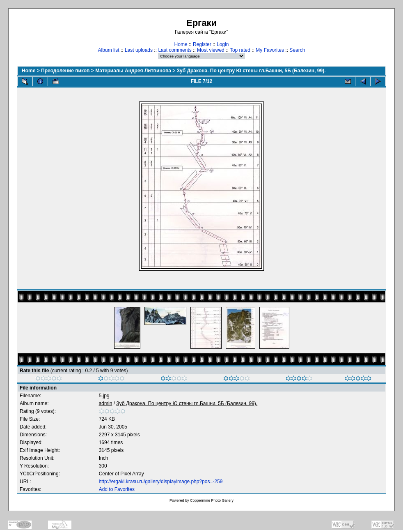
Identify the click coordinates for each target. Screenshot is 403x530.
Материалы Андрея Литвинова (133, 71)
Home (181, 44)
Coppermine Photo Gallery (212, 500)
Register (202, 44)
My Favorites (270, 50)
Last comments (174, 50)
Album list (108, 50)
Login (223, 44)
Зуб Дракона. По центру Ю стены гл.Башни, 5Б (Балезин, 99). (251, 71)
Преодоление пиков (65, 71)
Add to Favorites (117, 489)
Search (297, 50)
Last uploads (139, 50)
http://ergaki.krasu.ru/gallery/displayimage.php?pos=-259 (161, 481)
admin (105, 403)
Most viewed (210, 50)
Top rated (240, 50)
